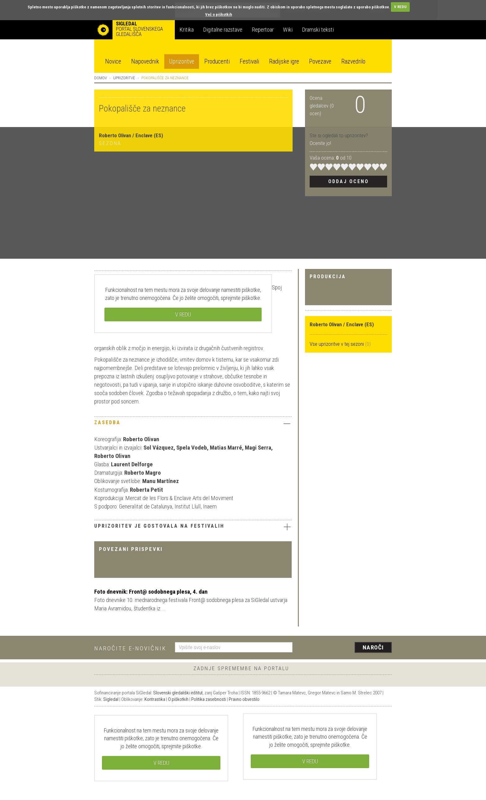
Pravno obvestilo (244, 699)
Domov (100, 78)
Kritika (186, 29)
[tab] (193, 424)
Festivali (249, 61)
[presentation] (346, 648)
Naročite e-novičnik (130, 648)
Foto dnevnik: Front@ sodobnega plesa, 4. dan (151, 591)
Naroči (373, 647)
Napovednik (145, 61)
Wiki (288, 29)
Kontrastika (154, 699)
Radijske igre (284, 61)
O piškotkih (178, 699)
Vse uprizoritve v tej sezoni (337, 344)
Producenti (217, 61)
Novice (113, 61)
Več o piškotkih (218, 14)
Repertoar (263, 29)
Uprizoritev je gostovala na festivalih (193, 526)
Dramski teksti (318, 29)
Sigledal (110, 699)
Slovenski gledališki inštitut (178, 693)
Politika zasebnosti (208, 699)
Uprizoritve (181, 61)
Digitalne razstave (222, 29)
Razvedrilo (353, 61)
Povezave (320, 61)
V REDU (400, 6)
